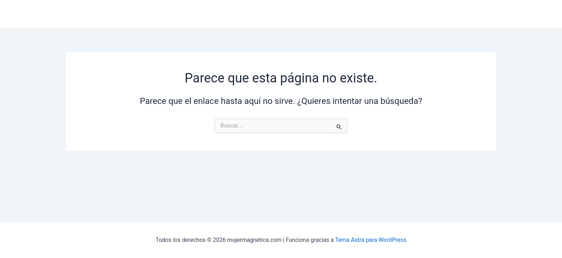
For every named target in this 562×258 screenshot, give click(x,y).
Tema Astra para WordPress (370, 239)
